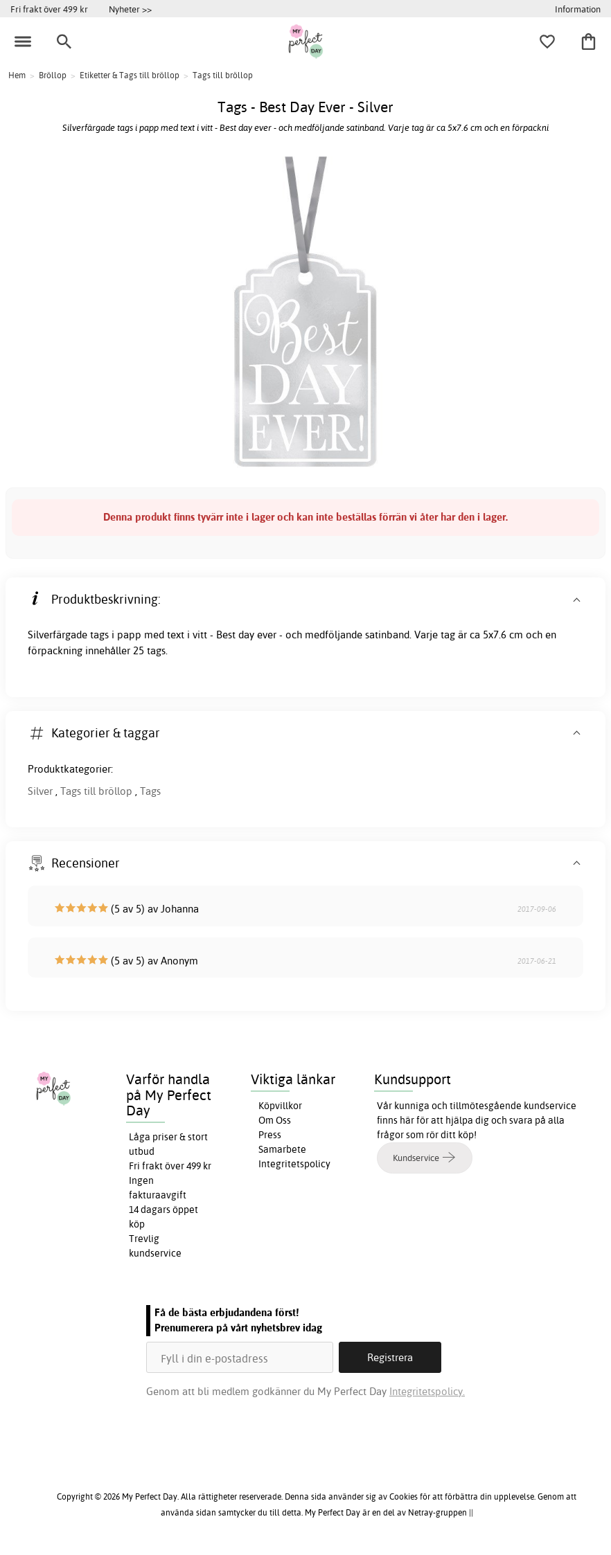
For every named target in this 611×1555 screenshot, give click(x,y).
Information (578, 9)
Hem (17, 75)
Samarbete (282, 1149)
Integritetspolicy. (427, 1391)
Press (269, 1135)
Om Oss (274, 1120)
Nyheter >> (130, 9)
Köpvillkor (280, 1105)
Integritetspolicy (294, 1164)
